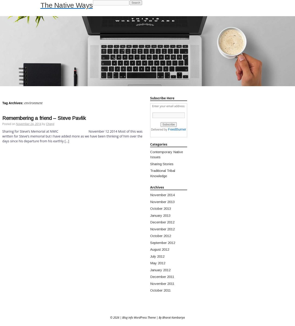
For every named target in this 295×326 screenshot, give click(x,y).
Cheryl (50, 124)
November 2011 (162, 284)
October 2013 (160, 208)
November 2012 (162, 229)
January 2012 (160, 270)
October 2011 (160, 290)
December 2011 (162, 277)
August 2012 (159, 249)
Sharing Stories (161, 164)
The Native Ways (66, 5)
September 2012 (162, 243)
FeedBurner (177, 129)
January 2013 (160, 215)
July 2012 (157, 256)
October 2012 (160, 236)
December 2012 (162, 222)
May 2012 (157, 263)
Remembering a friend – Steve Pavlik (44, 118)
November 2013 (162, 202)
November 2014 (162, 195)
